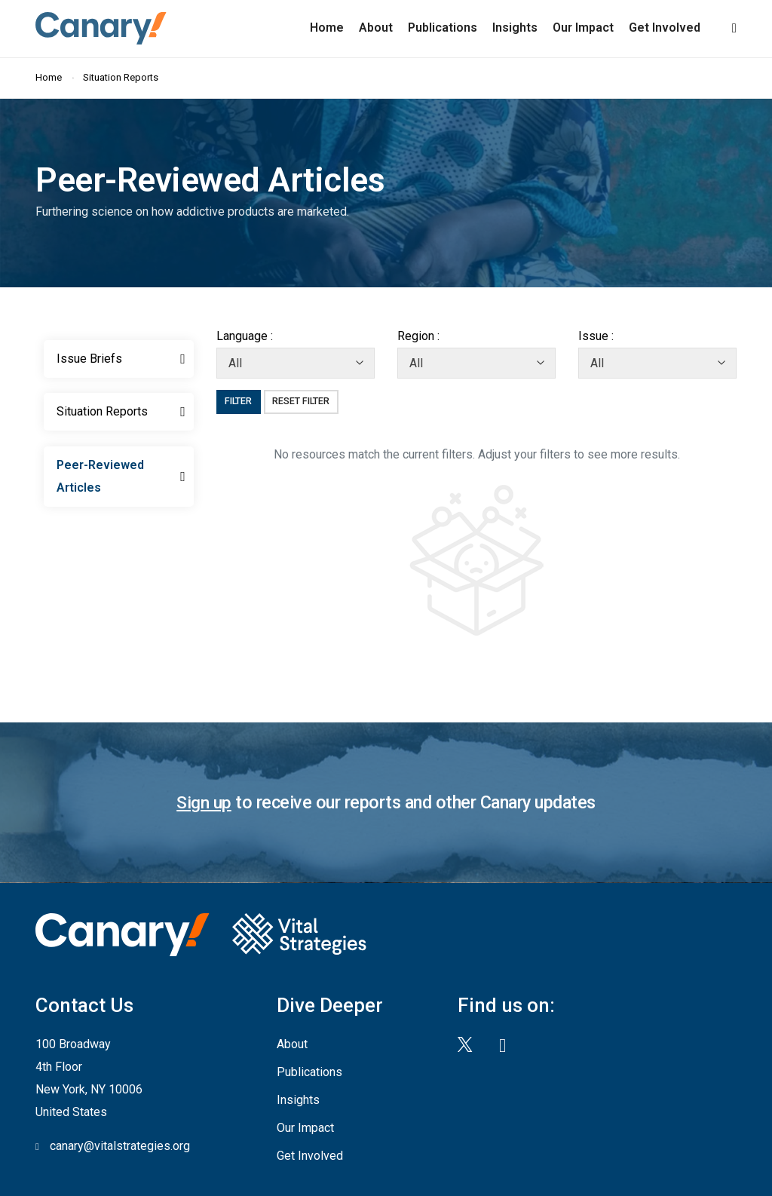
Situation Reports (122, 75)
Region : (418, 334)
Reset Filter (305, 399)
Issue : (596, 334)
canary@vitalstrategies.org (120, 1143)
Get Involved (664, 27)
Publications (442, 27)
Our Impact (583, 27)
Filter (240, 399)
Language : (244, 334)
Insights (515, 27)
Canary (96, 27)
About (376, 27)
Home (327, 27)
